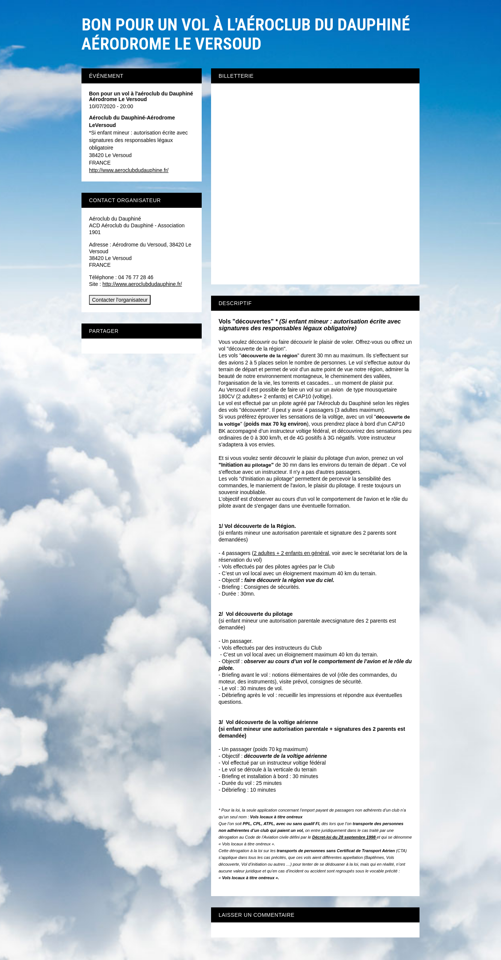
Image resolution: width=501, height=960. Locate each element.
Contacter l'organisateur (120, 300)
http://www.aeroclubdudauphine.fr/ (129, 170)
